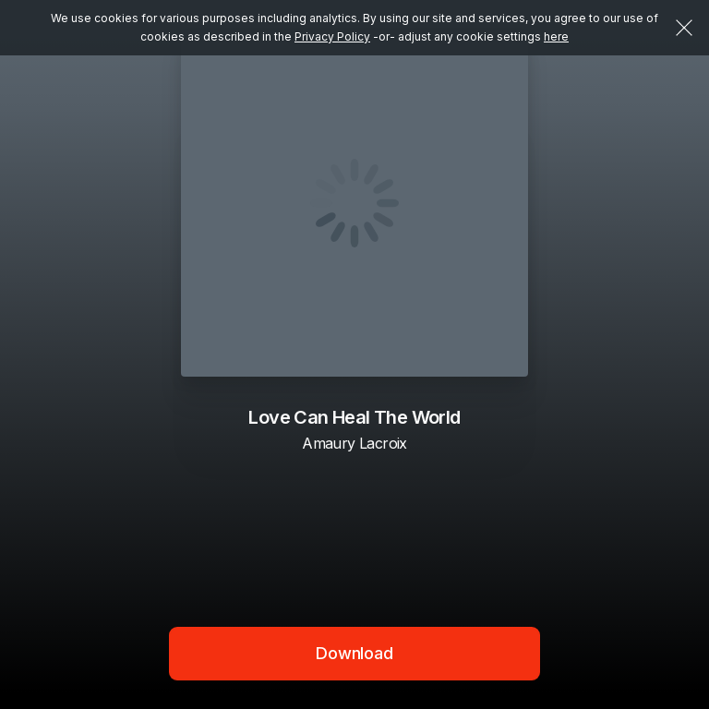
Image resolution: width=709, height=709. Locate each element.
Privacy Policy (332, 36)
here (556, 36)
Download (354, 653)
